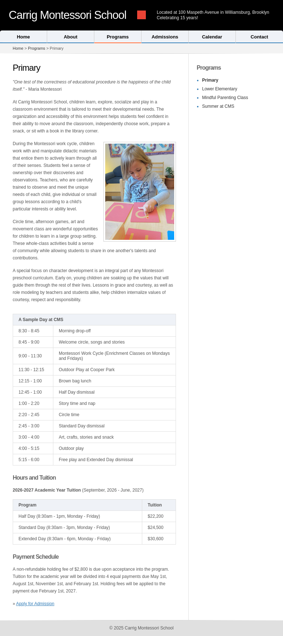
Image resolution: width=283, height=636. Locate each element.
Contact (259, 37)
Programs (118, 37)
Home (23, 37)
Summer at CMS (218, 106)
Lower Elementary (219, 88)
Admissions (165, 37)
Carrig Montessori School (67, 15)
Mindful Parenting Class (225, 97)
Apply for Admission (35, 603)
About (71, 37)
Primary (210, 80)
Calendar (212, 37)
